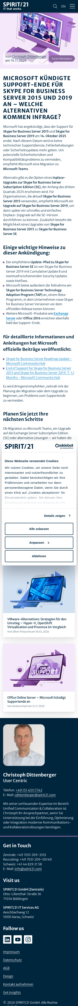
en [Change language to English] (63, 6)
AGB (6, 968)
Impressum (11, 952)
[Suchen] (55, 6)
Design (8, 976)
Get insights (12, 992)
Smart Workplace (62, 58)
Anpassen (39, 542)
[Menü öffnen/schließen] (72, 6)
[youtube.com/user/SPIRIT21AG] (18, 939)
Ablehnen (39, 556)
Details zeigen (54, 515)
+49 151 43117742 (29, 790)
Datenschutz (12, 960)
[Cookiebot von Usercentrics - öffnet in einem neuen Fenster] (55, 446)
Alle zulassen (39, 529)
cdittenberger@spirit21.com (35, 795)
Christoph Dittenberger (29, 56)
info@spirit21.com (28, 869)
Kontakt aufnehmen (18, 984)
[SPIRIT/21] (15, 6)
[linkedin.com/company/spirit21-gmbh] (7, 939)
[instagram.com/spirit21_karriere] (28, 939)
